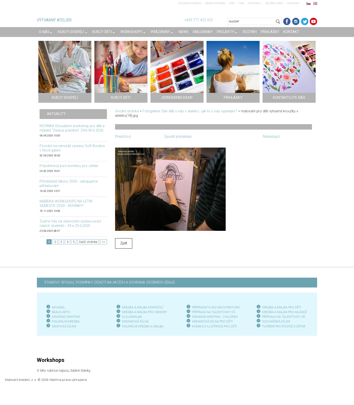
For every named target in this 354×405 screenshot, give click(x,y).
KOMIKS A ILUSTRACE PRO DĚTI (214, 326)
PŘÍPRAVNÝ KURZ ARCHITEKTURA (216, 307)
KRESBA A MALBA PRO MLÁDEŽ (284, 312)
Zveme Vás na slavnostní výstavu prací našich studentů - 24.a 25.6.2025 (70, 223)
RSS (232, 3)
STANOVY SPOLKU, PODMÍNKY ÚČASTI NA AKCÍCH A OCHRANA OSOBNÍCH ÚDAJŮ (109, 282)
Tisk (241, 3)
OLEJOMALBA (132, 317)
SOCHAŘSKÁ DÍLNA (276, 321)
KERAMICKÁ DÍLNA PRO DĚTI (212, 321)
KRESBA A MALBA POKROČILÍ (142, 307)
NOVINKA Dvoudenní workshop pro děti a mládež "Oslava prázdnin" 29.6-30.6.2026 (72, 128)
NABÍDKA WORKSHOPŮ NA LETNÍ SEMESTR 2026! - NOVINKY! (66, 203)
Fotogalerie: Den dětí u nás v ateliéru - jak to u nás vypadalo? (190, 111)
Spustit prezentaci (178, 137)
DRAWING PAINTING (66, 317)
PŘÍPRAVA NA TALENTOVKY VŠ (213, 312)
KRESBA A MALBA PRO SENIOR (143, 312)
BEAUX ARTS (61, 312)
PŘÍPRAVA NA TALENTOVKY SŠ (283, 317)
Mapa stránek (215, 3)
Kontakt (293, 3)
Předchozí (123, 137)
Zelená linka (274, 3)
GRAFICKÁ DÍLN (63, 326)
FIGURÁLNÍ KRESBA (66, 321)
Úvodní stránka (189, 3)
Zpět (123, 243)
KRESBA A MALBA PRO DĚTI (281, 307)
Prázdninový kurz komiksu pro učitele (69, 166)
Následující (271, 137)
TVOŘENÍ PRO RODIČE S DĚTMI (283, 326)
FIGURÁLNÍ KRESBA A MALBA (142, 326)
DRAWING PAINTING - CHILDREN (215, 317)
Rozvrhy (254, 3)
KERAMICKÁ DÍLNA (135, 321)
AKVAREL (58, 307)
